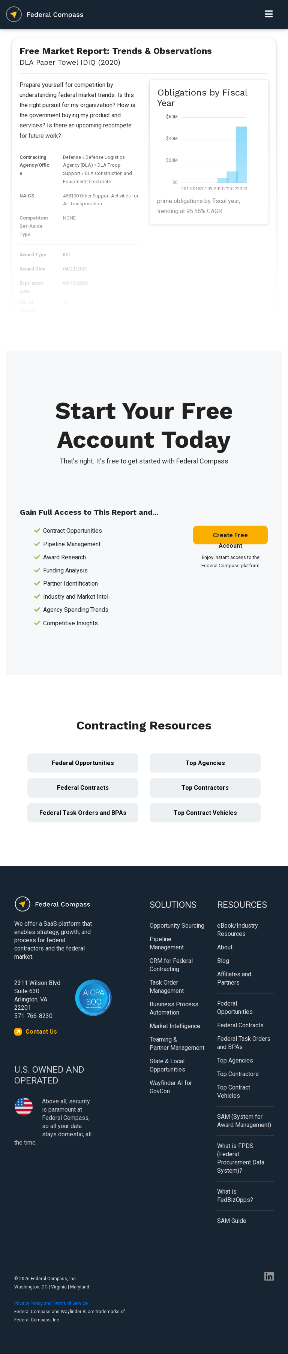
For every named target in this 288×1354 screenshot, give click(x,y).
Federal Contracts (83, 787)
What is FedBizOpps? (235, 1195)
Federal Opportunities (83, 763)
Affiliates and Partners (234, 978)
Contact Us (41, 1031)
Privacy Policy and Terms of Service (51, 1303)
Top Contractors (205, 787)
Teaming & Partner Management (177, 1043)
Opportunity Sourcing (177, 925)
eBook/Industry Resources (237, 929)
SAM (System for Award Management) (244, 1120)
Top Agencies (205, 763)
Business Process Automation (174, 1008)
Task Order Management (167, 986)
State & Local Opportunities (167, 1065)
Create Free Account (230, 538)
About (224, 947)
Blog (223, 960)
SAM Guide (231, 1220)
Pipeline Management (167, 943)
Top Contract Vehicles (205, 812)
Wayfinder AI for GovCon (171, 1087)
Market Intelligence (175, 1026)
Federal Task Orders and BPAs (82, 812)
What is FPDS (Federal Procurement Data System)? (240, 1158)
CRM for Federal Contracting (171, 965)
